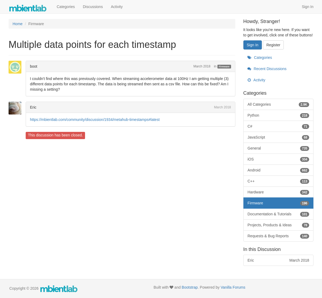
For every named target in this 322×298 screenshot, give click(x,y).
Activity (116, 7)
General (278, 148)
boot (33, 66)
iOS (278, 159)
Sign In (307, 7)
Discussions (93, 7)
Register (273, 45)
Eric (33, 107)
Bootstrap (190, 287)
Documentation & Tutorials (278, 214)
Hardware (278, 192)
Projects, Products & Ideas (278, 225)
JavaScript (278, 137)
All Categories (278, 104)
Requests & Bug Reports (278, 236)
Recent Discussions (267, 69)
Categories (66, 7)
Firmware (224, 66)
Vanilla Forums (233, 287)
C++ (278, 181)
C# (278, 126)
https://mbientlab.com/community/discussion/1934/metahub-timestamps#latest (95, 119)
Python (278, 115)
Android (278, 170)
